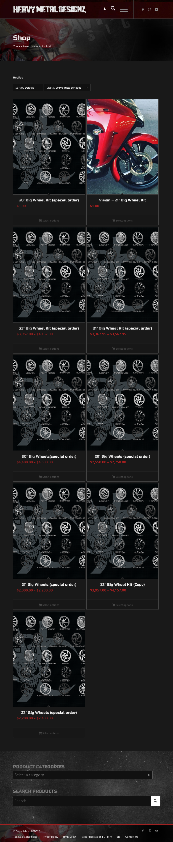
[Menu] (121, 9)
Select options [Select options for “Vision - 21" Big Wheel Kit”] (122, 221)
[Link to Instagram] (149, 9)
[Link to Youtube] (156, 9)
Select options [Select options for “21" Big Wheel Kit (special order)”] (122, 349)
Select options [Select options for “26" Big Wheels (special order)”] (122, 477)
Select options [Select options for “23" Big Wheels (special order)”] (49, 733)
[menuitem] (102, 9)
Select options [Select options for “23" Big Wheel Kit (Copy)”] (122, 605)
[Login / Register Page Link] (102, 9)
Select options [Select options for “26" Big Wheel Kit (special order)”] (49, 221)
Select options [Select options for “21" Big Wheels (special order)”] (49, 605)
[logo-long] (72, 9)
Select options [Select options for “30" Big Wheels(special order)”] (49, 477)
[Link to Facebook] (142, 9)
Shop (22, 38)
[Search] (110, 9)
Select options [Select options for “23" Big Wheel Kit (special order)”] (49, 349)
